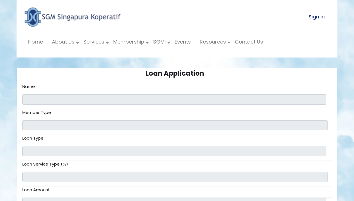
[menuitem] (35, 43)
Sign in (317, 16)
